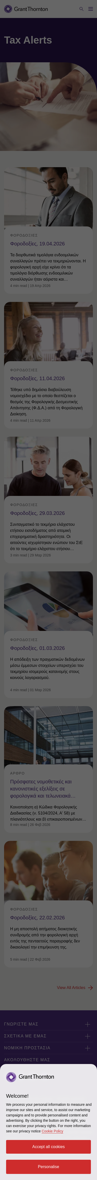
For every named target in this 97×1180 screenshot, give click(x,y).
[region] (48, 1122)
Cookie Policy (52, 1131)
